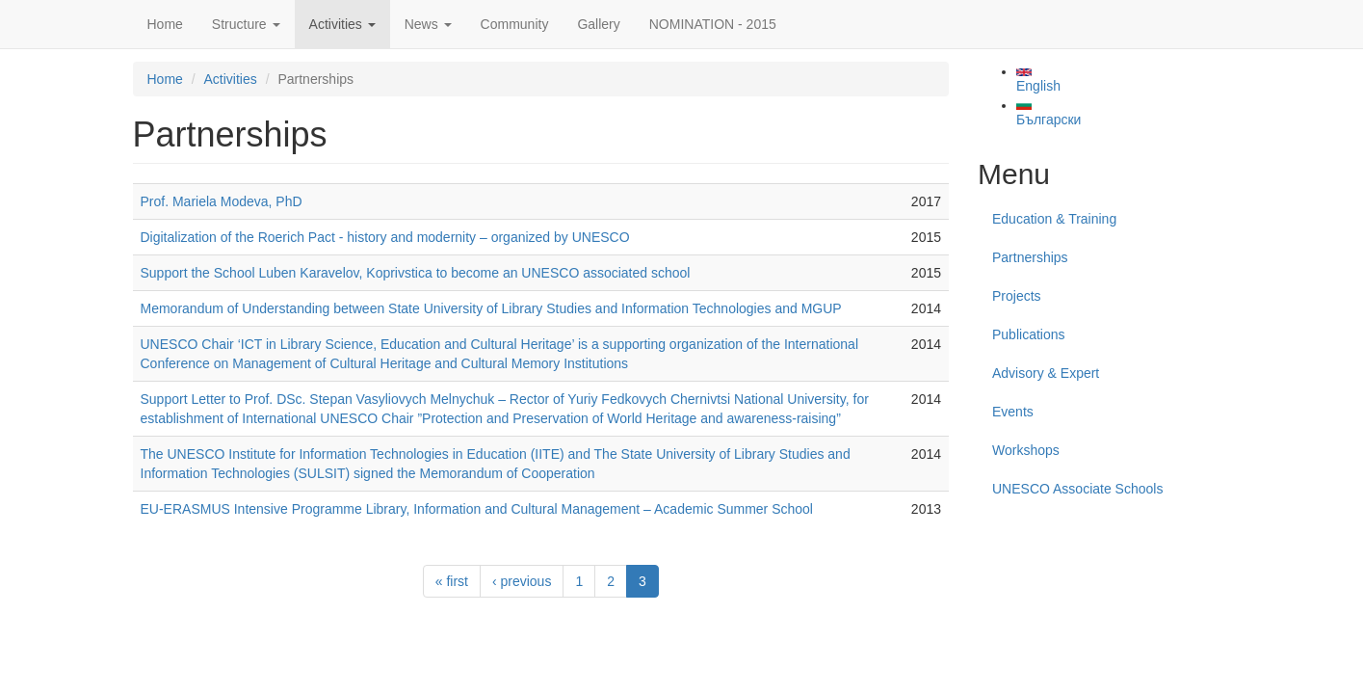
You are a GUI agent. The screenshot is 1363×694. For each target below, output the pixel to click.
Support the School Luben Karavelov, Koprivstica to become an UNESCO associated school (416, 272)
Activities (342, 24)
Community (515, 24)
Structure (246, 24)
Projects (1016, 296)
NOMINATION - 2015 (712, 24)
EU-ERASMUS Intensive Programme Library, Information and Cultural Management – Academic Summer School (477, 509)
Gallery (598, 24)
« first (451, 581)
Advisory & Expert (1045, 373)
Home (165, 24)
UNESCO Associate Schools (1077, 488)
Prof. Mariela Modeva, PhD (221, 201)
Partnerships (1030, 257)
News (428, 24)
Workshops (1026, 450)
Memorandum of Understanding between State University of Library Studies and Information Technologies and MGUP (491, 308)
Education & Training (1054, 219)
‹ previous (521, 581)
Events (1013, 411)
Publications (1028, 334)
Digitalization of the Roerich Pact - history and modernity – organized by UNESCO (385, 237)
